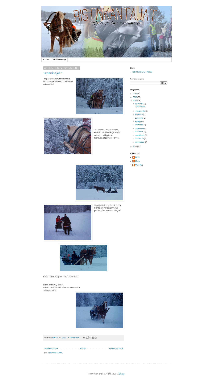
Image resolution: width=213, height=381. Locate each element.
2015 (135, 97)
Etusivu (46, 60)
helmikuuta (139, 139)
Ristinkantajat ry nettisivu (142, 72)
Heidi (137, 157)
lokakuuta (139, 114)
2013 (135, 146)
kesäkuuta (139, 125)
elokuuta (138, 121)
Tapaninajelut (52, 73)
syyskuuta (139, 118)
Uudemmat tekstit (51, 349)
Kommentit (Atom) (55, 353)
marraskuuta (140, 111)
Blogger (122, 374)
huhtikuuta (139, 132)
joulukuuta (139, 104)
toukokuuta (139, 128)
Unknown (139, 165)
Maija (137, 161)
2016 (135, 94)
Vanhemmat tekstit (116, 349)
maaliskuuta (140, 135)
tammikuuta (140, 142)
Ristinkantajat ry (59, 60)
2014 (135, 101)
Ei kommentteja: (74, 337)
